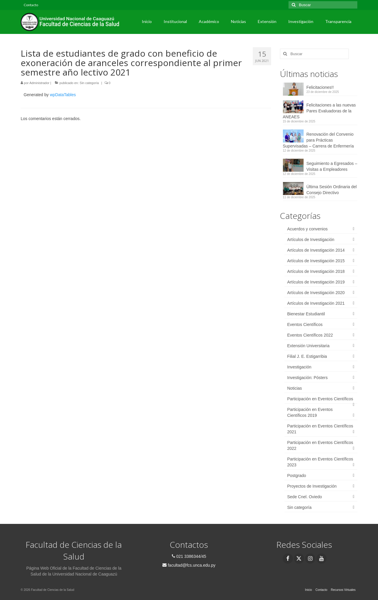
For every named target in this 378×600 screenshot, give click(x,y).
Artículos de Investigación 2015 (316, 260)
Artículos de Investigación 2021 (316, 303)
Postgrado (296, 475)
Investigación (299, 367)
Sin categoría (89, 83)
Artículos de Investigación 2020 (316, 292)
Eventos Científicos (305, 324)
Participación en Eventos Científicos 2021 (320, 429)
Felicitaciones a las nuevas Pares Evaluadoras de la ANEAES (319, 111)
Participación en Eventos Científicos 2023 (320, 462)
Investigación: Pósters (307, 377)
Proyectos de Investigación (312, 486)
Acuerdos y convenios (307, 229)
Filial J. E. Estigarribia (307, 356)
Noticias (294, 388)
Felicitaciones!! (320, 87)
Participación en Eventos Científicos (320, 398)
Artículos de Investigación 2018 (316, 271)
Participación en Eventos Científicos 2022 (320, 445)
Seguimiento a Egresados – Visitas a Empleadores (332, 166)
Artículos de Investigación (311, 239)
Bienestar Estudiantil (306, 314)
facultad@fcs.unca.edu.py (188, 565)
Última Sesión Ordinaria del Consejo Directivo (332, 189)
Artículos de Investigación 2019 (316, 282)
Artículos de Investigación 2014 (316, 250)
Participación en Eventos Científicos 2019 (310, 412)
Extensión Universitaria (308, 345)
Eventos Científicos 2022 (310, 335)
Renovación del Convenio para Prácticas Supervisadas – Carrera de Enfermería (318, 140)
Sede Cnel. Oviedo (304, 496)
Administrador (39, 83)
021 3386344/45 (189, 556)
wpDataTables (63, 94)
